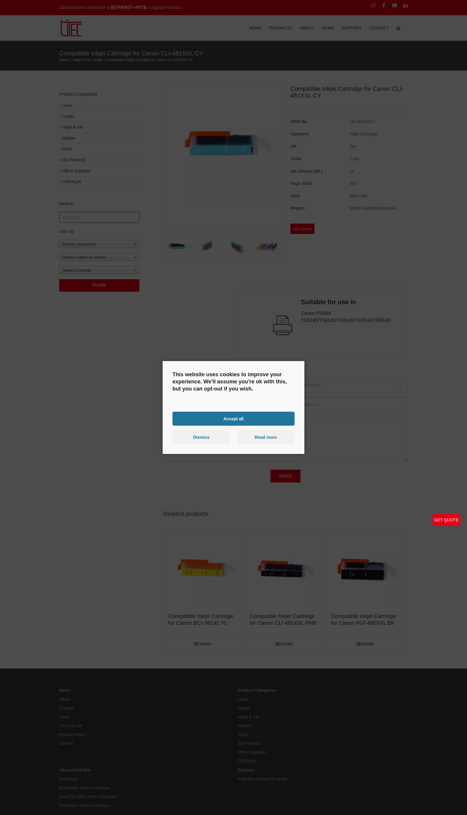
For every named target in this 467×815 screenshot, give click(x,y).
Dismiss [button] (201, 437)
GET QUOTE (446, 520)
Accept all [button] (233, 418)
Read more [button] (266, 437)
